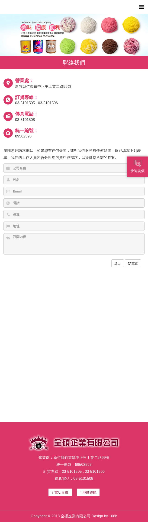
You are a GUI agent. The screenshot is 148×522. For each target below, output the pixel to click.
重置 (133, 263)
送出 (117, 263)
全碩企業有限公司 (39, 7)
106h (113, 516)
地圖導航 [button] (88, 492)
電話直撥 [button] (60, 492)
